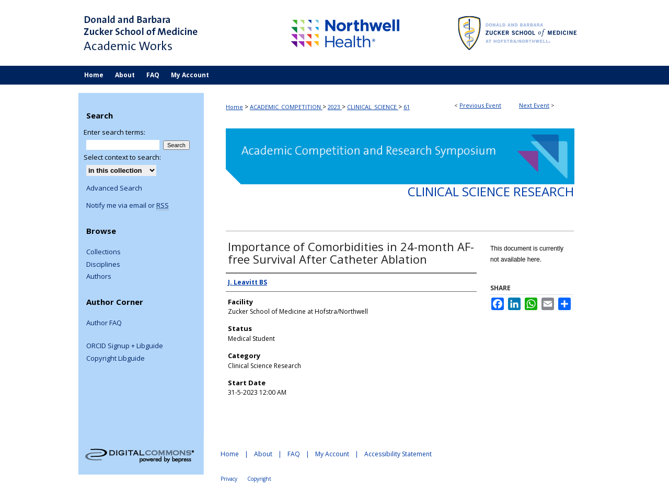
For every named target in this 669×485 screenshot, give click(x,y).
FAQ (293, 453)
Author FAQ (104, 323)
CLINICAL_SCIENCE (372, 107)
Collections (103, 252)
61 (406, 107)
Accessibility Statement (398, 453)
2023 (335, 107)
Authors (98, 277)
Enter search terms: (114, 132)
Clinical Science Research (491, 191)
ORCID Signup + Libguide (124, 346)
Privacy (229, 478)
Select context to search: (122, 157)
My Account (332, 453)
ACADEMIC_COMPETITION (286, 107)
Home (234, 107)
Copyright (259, 478)
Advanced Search (114, 188)
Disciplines (103, 265)
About (263, 453)
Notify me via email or (127, 206)
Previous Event (480, 105)
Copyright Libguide (115, 358)
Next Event (534, 105)
